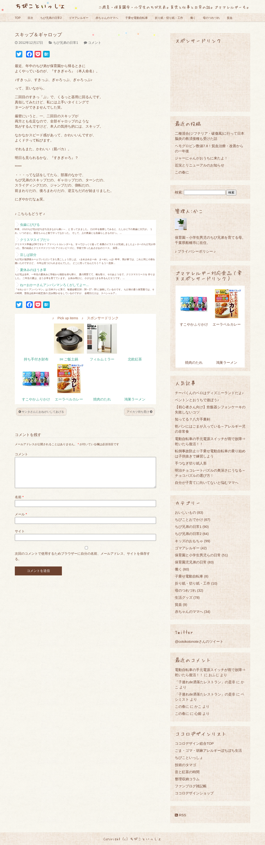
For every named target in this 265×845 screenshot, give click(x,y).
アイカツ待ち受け (139, 411)
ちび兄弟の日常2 (51, 18)
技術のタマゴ (185, 765)
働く (193, 18)
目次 (30, 18)
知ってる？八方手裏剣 (192, 419)
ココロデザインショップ (194, 793)
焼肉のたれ (102, 399)
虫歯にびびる (30, 224)
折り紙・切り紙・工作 (169, 18)
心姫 (197, 714)
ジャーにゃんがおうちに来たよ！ (201, 158)
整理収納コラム (187, 779)
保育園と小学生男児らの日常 (198, 555)
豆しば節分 (28, 255)
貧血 (230, 18)
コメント (94, 42)
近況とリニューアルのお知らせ (199, 165)
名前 (19, 503)
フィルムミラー (102, 359)
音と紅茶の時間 (187, 772)
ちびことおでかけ (189, 520)
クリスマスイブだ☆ (35, 240)
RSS (180, 815)
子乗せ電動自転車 (136, 18)
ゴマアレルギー (78, 18)
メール (21, 520)
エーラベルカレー (69, 399)
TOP (17, 18)
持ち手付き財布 (36, 359)
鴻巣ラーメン (134, 399)
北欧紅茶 (135, 359)
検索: (179, 192)
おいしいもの (185, 512)
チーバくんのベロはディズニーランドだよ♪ (209, 393)
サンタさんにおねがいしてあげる (41, 411)
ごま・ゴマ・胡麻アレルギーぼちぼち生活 (208, 750)
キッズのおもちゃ (189, 541)
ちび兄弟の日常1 (65, 42)
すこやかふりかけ (36, 399)
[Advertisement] (210, 77)
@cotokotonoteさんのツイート (199, 641)
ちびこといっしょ (40, 6)
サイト (20, 537)
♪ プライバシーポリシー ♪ (195, 251)
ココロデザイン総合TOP (194, 743)
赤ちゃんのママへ (107, 18)
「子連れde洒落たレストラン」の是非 (205, 682)
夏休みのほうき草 (33, 270)
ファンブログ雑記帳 (191, 786)
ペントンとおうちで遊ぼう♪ (197, 400)
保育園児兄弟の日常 (191, 562)
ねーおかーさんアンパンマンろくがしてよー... (54, 285)
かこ (197, 706)
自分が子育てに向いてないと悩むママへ (206, 483)
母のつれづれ (211, 18)
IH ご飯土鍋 (69, 359)
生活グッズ (184, 597)
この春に (182, 172)
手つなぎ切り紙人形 (191, 463)
